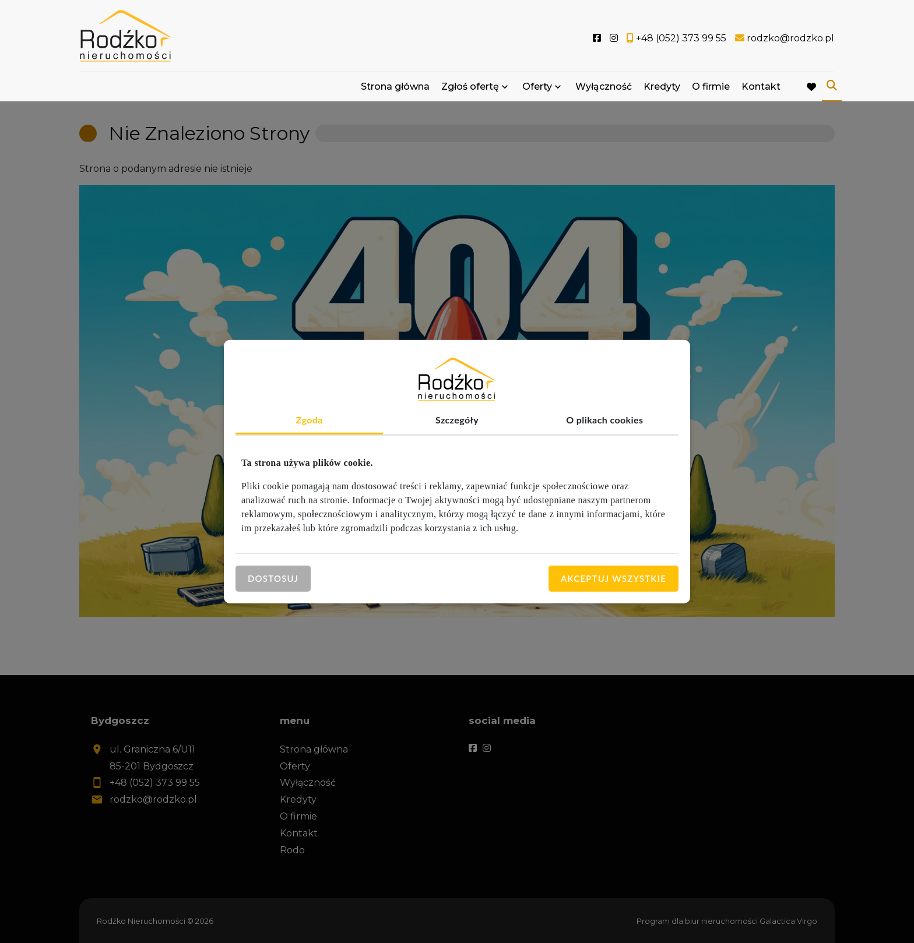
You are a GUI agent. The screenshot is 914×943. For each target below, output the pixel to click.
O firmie (711, 88)
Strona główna (395, 88)
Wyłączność (603, 88)
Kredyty (662, 88)
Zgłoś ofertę (470, 88)
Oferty (537, 88)
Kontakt (761, 88)
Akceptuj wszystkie (613, 578)
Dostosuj (273, 578)
